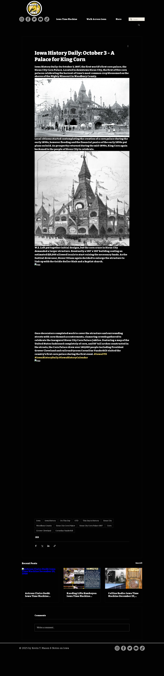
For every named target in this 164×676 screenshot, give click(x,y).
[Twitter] (34, 19)
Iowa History (50, 521)
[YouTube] (40, 19)
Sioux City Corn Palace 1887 (91, 526)
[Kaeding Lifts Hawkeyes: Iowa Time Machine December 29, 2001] (82, 578)
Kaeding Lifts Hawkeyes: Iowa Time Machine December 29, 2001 (82, 595)
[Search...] (136, 19)
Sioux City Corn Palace (65, 526)
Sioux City (107, 521)
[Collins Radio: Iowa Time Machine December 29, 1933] (123, 578)
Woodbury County (44, 526)
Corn (109, 526)
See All (139, 563)
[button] (139, 25)
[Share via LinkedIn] (48, 546)
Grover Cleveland (43, 531)
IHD (37, 537)
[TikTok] (46, 19)
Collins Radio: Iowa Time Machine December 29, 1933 (123, 595)
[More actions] (127, 46)
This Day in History (91, 521)
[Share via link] (54, 546)
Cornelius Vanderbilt (64, 531)
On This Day (65, 521)
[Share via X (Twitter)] (42, 546)
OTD (76, 521)
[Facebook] (27, 19)
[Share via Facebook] (36, 546)
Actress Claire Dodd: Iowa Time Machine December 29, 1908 (37, 595)
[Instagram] (21, 19)
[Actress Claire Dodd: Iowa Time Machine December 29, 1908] (40, 578)
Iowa (38, 521)
